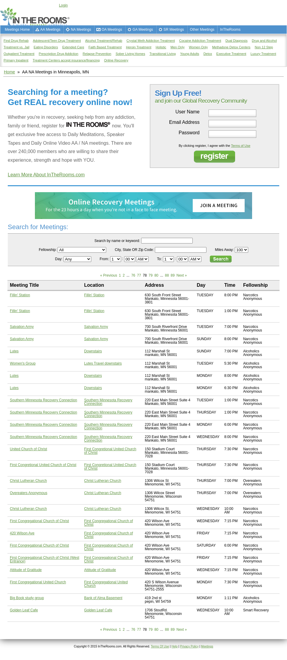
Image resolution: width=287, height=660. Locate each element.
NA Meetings (81, 29)
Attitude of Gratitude (26, 570)
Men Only (178, 47)
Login (63, 5)
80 (156, 275)
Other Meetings (202, 29)
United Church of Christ (28, 449)
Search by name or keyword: (117, 241)
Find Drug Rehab (16, 40)
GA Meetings (142, 29)
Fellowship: (48, 250)
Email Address (184, 122)
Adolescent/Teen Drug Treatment (57, 40)
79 (150, 275)
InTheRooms (230, 29)
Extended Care (73, 47)
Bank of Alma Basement (103, 598)
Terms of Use (240, 145)
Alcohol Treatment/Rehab (103, 40)
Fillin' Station (20, 295)
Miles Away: (224, 250)
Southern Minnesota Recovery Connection (43, 400)
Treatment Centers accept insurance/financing (66, 60)
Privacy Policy (189, 646)
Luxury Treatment (263, 53)
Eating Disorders (46, 47)
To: (160, 259)
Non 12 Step (264, 47)
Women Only (198, 47)
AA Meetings (50, 29)
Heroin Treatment (138, 47)
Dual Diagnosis (237, 40)
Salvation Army (22, 327)
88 (167, 275)
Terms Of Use (160, 646)
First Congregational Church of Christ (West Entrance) (44, 559)
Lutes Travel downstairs (103, 363)
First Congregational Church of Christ (39, 521)
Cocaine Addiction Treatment (200, 40)
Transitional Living (162, 53)
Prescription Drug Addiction (58, 53)
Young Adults (189, 53)
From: (105, 259)
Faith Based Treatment (104, 47)
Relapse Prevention (97, 53)
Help (175, 646)
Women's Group (23, 363)
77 (139, 275)
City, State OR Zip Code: (134, 250)
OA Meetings (111, 29)
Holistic (161, 47)
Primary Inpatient (16, 60)
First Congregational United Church (38, 582)
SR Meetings (173, 29)
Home (9, 72)
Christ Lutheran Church (28, 481)
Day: (59, 259)
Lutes (14, 351)
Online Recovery (116, 60)
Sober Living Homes (130, 53)
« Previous (108, 275)
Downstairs (93, 351)
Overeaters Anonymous (28, 493)
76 (133, 275)
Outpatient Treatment (19, 53)
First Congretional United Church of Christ (110, 451)
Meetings (207, 646)
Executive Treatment (231, 53)
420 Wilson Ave (22, 533)
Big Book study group (27, 598)
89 (173, 275)
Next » (181, 275)
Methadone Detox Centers (231, 47)
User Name (187, 112)
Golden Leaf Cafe (24, 610)
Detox (207, 53)
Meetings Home (17, 29)
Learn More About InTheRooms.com (46, 174)
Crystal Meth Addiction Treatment (150, 40)
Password (189, 132)
